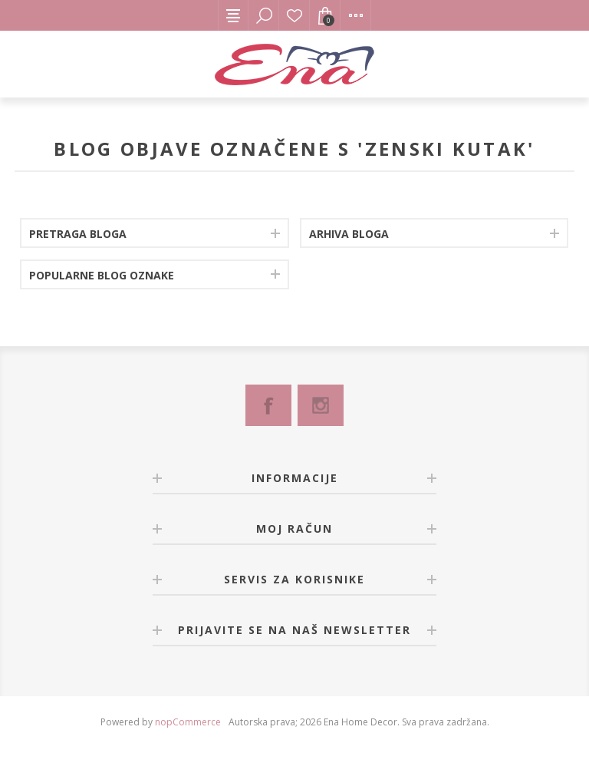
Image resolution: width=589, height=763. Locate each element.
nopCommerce (188, 721)
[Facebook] (268, 405)
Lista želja (294, 15)
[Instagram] (321, 405)
